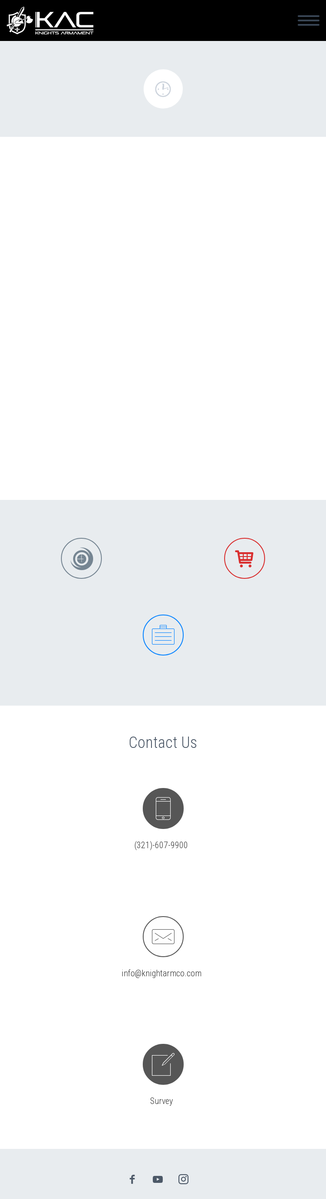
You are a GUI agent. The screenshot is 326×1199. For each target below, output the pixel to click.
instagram (183, 1179)
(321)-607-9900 (161, 845)
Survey (161, 1101)
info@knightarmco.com (161, 973)
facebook (131, 1179)
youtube (157, 1179)
